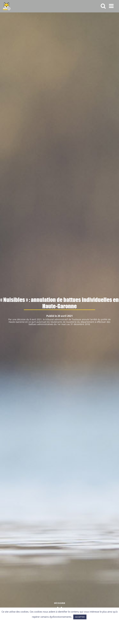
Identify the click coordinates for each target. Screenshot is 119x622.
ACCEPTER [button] (80, 616)
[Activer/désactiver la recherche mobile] (103, 6)
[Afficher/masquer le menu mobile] (111, 6)
